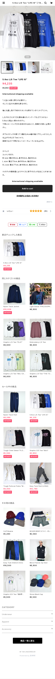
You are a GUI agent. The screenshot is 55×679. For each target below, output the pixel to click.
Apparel (5, 622)
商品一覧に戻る (27, 641)
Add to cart (27, 188)
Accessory (6, 629)
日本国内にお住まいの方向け (28, 196)
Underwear (7, 614)
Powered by (27, 656)
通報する (50, 202)
